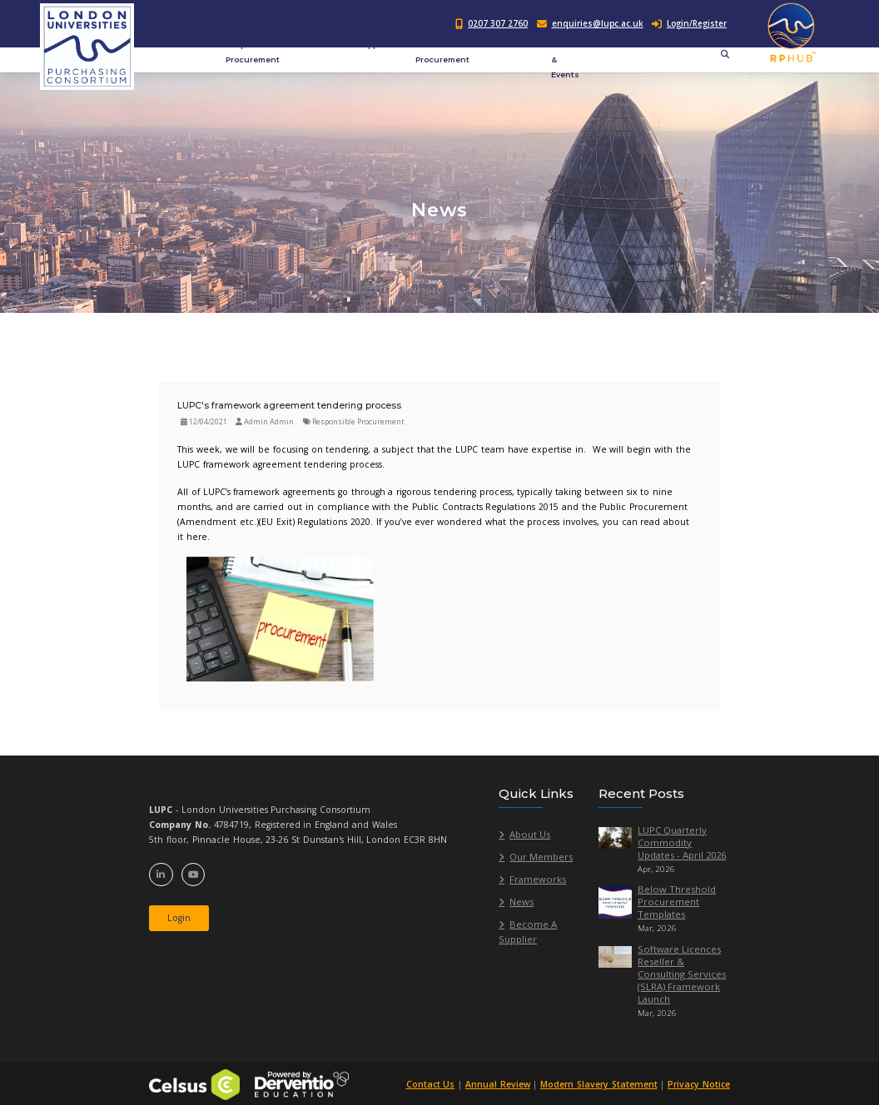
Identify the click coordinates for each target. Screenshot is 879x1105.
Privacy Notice (699, 1084)
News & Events (565, 59)
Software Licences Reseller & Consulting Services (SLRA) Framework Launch (682, 974)
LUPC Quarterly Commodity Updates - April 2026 (682, 842)
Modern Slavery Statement (598, 1084)
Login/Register (689, 23)
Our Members (541, 856)
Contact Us (429, 1084)
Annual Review (496, 1084)
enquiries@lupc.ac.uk (597, 23)
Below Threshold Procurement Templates (677, 901)
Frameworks (537, 879)
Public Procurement (442, 52)
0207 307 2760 (498, 23)
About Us (529, 834)
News (521, 901)
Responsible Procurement (253, 52)
